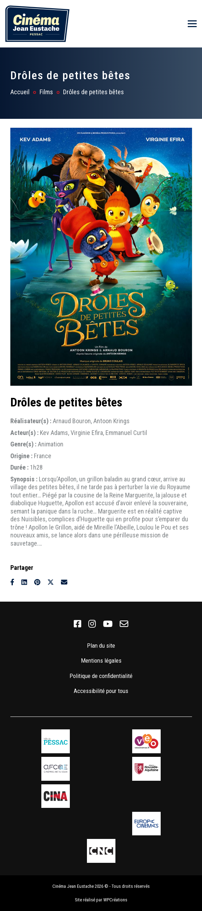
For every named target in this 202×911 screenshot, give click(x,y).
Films (46, 92)
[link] (77, 624)
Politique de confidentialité (101, 675)
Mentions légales (101, 660)
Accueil (20, 92)
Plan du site (101, 645)
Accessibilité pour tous (101, 690)
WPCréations (115, 899)
